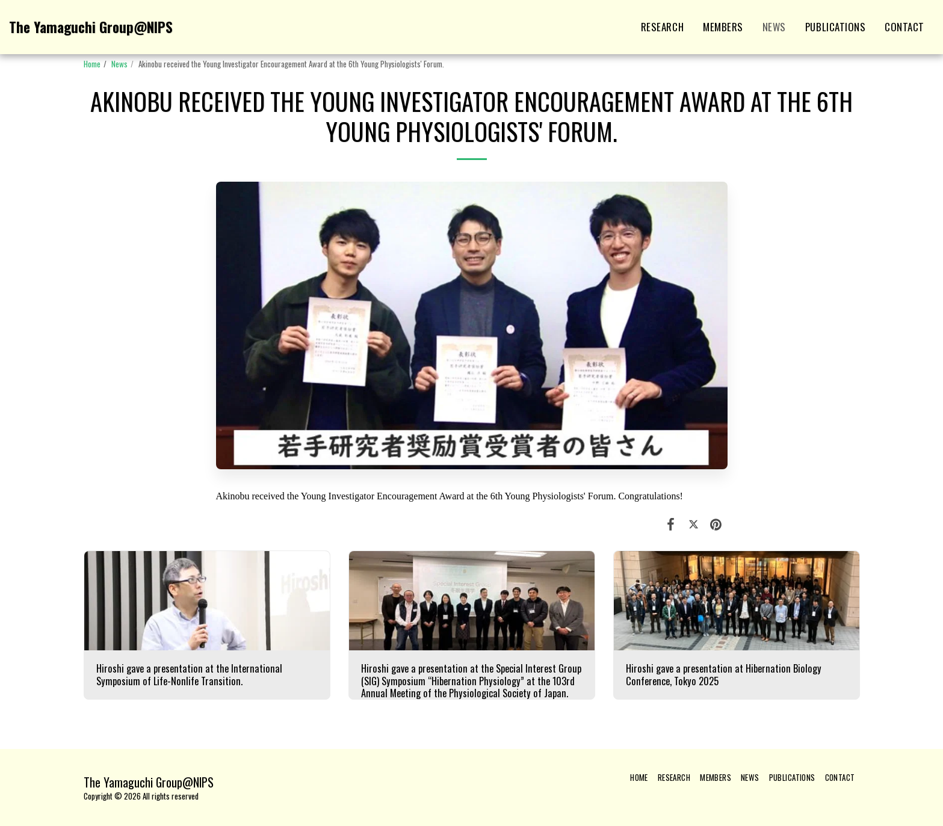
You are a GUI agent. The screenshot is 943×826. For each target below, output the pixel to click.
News (119, 64)
